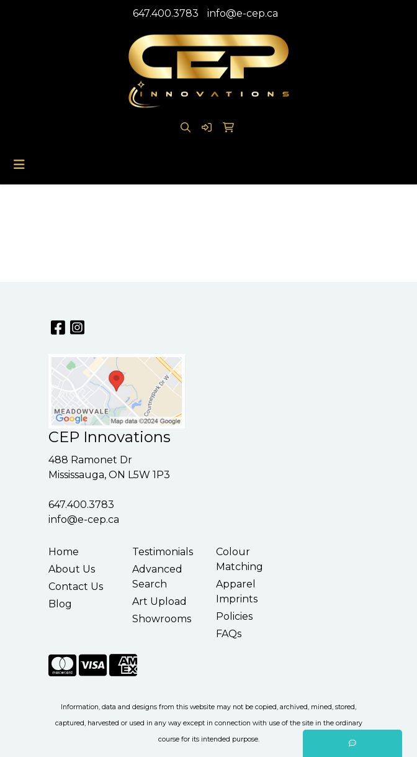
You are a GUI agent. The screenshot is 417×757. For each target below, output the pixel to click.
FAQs (228, 634)
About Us (71, 569)
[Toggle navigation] (19, 164)
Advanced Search (157, 576)
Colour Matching (239, 559)
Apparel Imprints (237, 591)
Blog (60, 604)
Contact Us (75, 586)
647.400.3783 (166, 13)
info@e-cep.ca (242, 13)
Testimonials (162, 552)
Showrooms (161, 619)
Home (63, 552)
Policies (234, 616)
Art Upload (159, 601)
